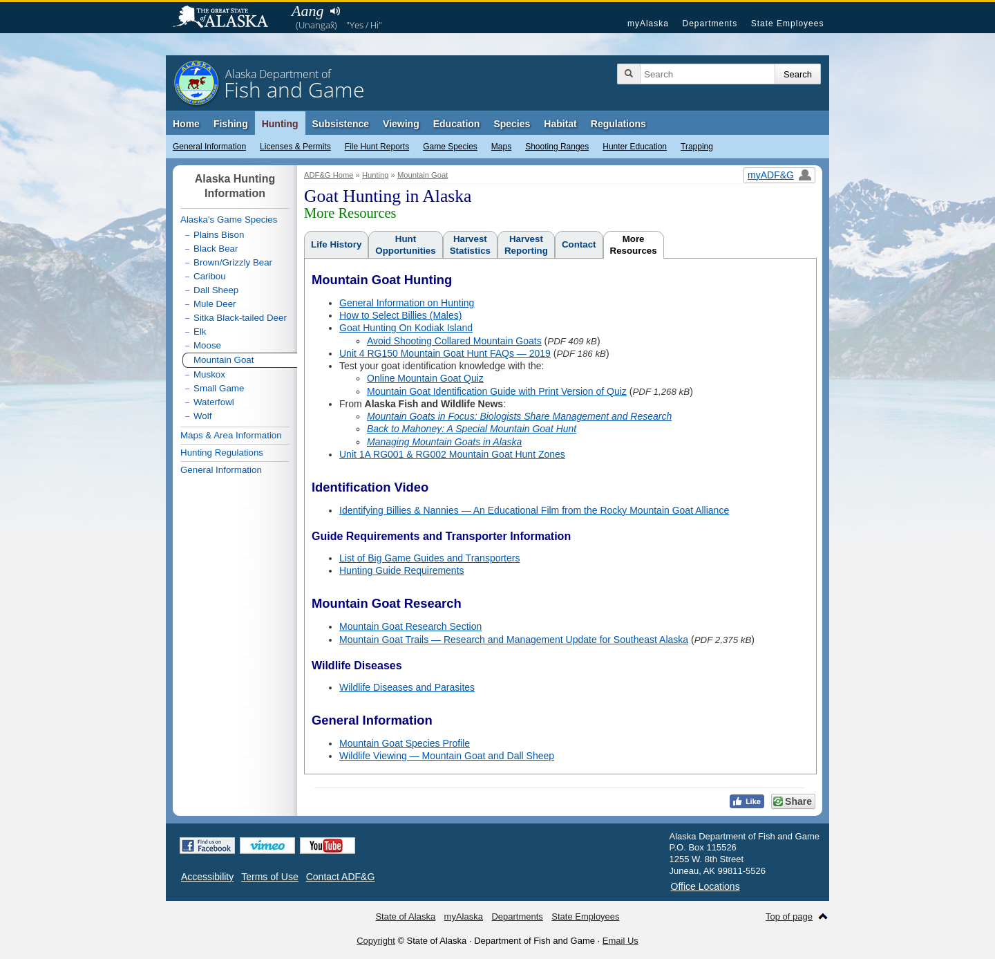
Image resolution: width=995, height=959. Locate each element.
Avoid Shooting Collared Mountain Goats (454, 340)
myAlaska (648, 23)
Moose (207, 345)
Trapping (697, 146)
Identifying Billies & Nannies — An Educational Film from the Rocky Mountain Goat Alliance (534, 510)
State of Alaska (227, 18)
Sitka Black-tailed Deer (240, 318)
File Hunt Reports (377, 146)
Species (511, 123)
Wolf (202, 416)
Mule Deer (214, 304)
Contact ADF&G (340, 876)
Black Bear (215, 248)
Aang (307, 10)
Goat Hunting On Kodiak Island (406, 327)
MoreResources (633, 245)
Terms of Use (269, 876)
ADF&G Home (329, 175)
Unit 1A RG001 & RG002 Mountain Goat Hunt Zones (452, 454)
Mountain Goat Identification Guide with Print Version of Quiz (497, 391)
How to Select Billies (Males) (400, 315)
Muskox (209, 374)
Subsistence (340, 123)
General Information (209, 146)
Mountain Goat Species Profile (404, 743)
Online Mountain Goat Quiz (425, 378)
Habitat (560, 123)
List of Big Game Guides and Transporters (429, 558)
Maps (501, 146)
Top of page (789, 916)
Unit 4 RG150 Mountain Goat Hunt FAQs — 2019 (445, 353)
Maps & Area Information (231, 435)
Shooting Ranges (557, 146)
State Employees (787, 23)
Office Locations (705, 886)
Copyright (376, 940)
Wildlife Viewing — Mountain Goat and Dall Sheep (446, 755)
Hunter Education (635, 146)
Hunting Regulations (221, 452)
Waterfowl (213, 402)
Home (186, 123)
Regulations (618, 123)
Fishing (231, 123)
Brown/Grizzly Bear (232, 262)
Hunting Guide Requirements (401, 570)
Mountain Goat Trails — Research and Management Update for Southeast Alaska (513, 639)
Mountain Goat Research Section (410, 626)
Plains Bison (218, 235)
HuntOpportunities (405, 245)
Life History (336, 244)
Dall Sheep (215, 290)
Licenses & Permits (295, 146)
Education (456, 123)
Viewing (401, 123)
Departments (709, 23)
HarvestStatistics (470, 245)
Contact (579, 244)
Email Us (620, 940)
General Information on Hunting (406, 302)
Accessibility (207, 876)
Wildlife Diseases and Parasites (407, 687)
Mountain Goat (422, 175)
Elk (200, 331)
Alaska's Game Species (228, 219)
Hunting (280, 123)
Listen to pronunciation (334, 11)
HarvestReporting (526, 245)
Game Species (450, 146)
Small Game (218, 388)
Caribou (209, 276)
